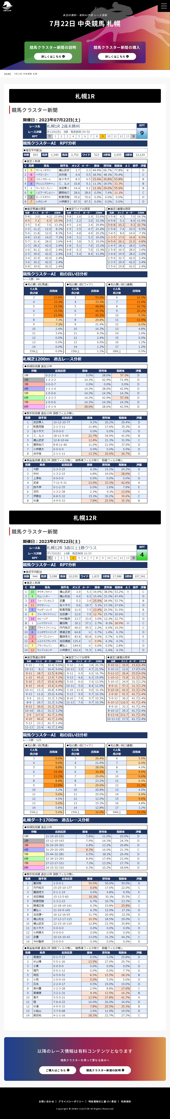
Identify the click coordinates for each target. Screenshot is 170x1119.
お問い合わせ (46, 1101)
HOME (7, 73)
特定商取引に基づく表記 (102, 1101)
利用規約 (126, 1101)
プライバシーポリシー (71, 1101)
